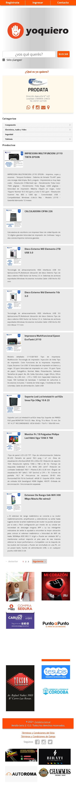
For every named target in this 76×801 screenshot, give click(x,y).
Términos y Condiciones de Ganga (38, 736)
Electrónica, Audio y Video (15, 130)
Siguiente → (39, 561)
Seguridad (9, 134)
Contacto (63, 2)
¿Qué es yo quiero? (37, 71)
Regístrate (12, 2)
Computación (10, 125)
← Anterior (12, 561)
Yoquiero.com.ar (42, 721)
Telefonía (9, 139)
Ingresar (38, 2)
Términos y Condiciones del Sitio (38, 733)
